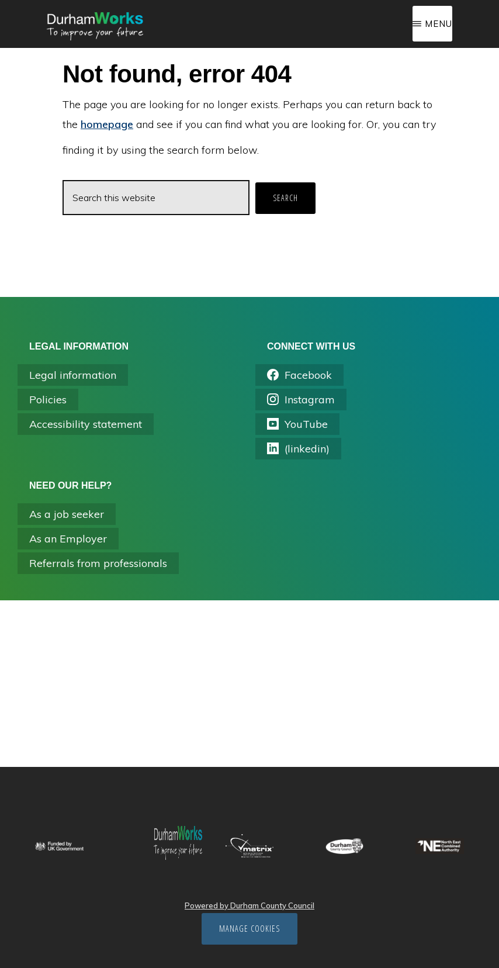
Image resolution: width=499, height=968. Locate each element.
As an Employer (68, 538)
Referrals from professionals (98, 563)
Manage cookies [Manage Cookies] (249, 928)
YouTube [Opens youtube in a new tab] (297, 424)
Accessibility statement (85, 424)
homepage (107, 124)
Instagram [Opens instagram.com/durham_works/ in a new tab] (301, 399)
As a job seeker (66, 514)
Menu (438, 23)
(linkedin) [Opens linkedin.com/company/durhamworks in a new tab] (298, 448)
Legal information (72, 375)
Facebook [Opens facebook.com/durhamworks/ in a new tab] (299, 375)
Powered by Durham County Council (249, 905)
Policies (48, 399)
